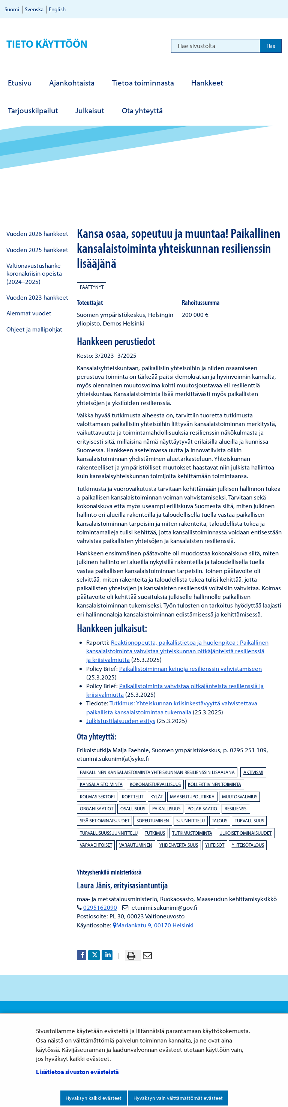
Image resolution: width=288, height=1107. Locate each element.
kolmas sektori (97, 797)
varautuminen (135, 845)
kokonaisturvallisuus (155, 784)
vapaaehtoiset (96, 845)
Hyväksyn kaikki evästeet (94, 1098)
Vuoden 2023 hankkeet (37, 297)
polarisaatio (202, 809)
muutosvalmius (239, 797)
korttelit (132, 797)
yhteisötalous (248, 845)
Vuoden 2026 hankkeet (37, 233)
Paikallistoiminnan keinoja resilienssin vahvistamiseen (190, 668)
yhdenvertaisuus (178, 845)
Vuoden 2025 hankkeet (37, 250)
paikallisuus (166, 809)
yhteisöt (214, 845)
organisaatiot (96, 809)
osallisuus (132, 809)
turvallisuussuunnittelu (109, 833)
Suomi (12, 9)
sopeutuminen (152, 821)
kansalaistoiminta (101, 784)
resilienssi (236, 809)
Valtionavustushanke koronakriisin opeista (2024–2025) (34, 273)
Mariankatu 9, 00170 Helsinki (153, 925)
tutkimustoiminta (192, 833)
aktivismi (253, 772)
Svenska (34, 9)
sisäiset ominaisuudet (104, 821)
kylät (156, 797)
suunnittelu (190, 821)
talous (219, 821)
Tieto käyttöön (46, 43)
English (57, 9)
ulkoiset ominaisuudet (245, 833)
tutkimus (155, 833)
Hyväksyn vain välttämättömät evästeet (178, 1098)
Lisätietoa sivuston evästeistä (77, 1072)
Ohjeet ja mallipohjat (34, 329)
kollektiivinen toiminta (214, 784)
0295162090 (100, 907)
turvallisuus (249, 821)
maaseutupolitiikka (192, 797)
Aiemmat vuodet (28, 313)
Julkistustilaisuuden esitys (120, 720)
